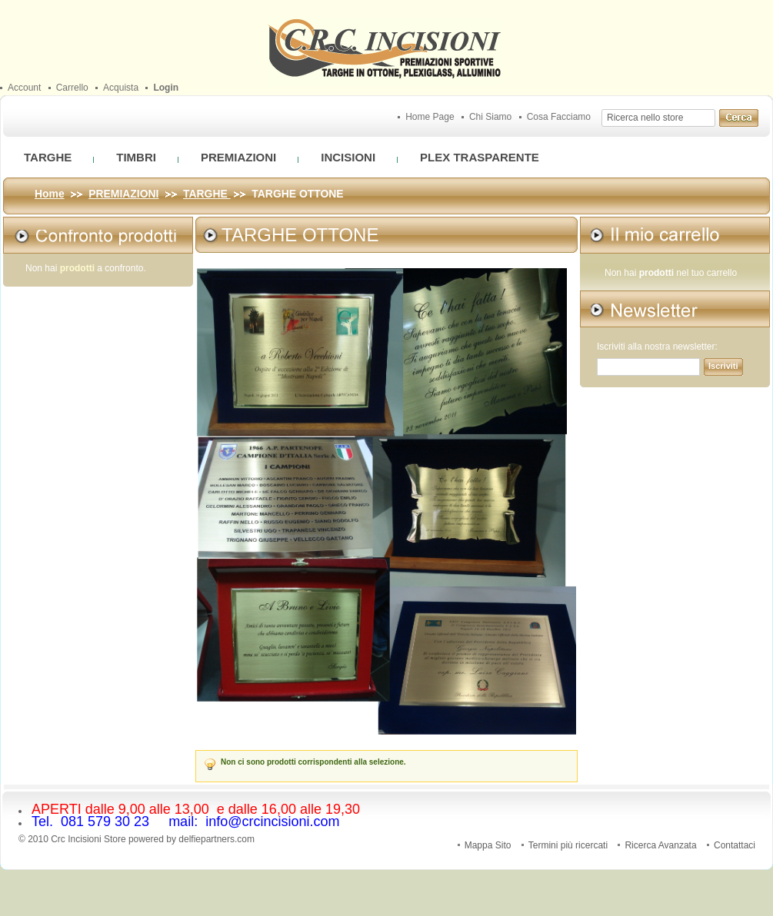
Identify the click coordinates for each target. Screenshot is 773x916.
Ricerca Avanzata (660, 845)
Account (24, 87)
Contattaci (734, 845)
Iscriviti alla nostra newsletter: (657, 347)
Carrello (72, 87)
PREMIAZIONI (123, 194)
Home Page (429, 116)
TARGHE (207, 194)
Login (165, 87)
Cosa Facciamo (559, 116)
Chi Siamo (490, 116)
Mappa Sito (488, 845)
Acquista (120, 87)
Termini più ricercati (568, 845)
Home (50, 194)
